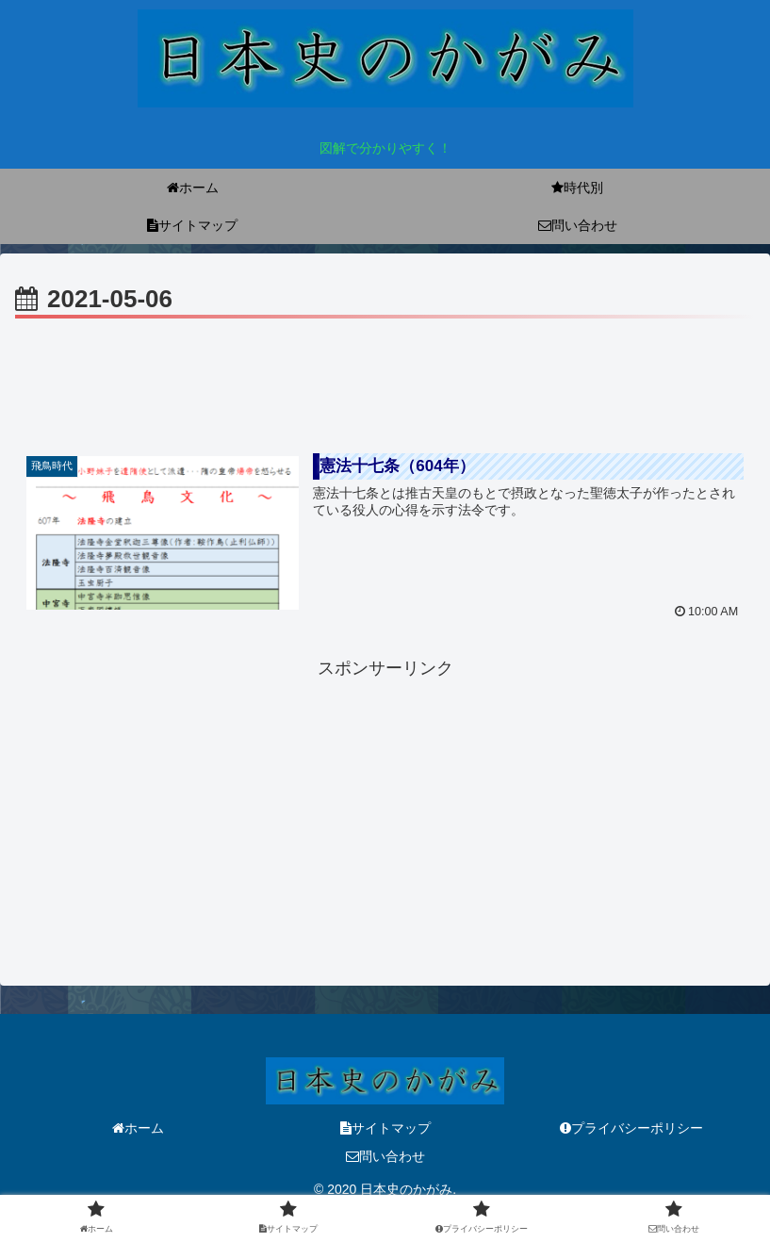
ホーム (138, 1128)
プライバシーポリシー (631, 1128)
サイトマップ (385, 1128)
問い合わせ (385, 1156)
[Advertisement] (385, 376)
